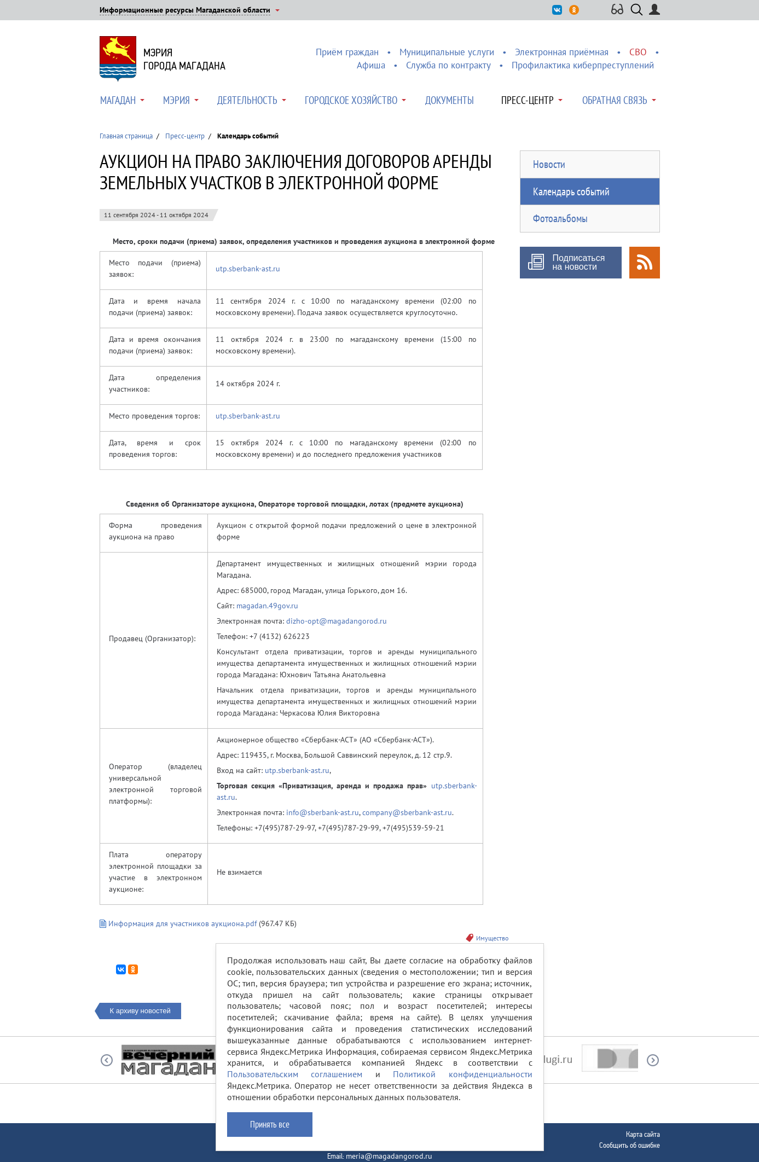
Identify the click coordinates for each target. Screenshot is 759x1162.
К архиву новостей (140, 1011)
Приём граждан (347, 52)
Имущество (492, 938)
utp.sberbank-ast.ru (248, 269)
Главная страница (126, 136)
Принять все (269, 1124)
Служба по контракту (448, 65)
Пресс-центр (527, 100)
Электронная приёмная (562, 52)
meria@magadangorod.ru (389, 1156)
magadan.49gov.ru (267, 606)
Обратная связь (614, 100)
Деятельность (247, 100)
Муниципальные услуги (446, 52)
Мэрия (176, 100)
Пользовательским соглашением (295, 1073)
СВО (638, 52)
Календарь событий (571, 191)
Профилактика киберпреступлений (583, 65)
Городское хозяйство (351, 100)
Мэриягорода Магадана (184, 59)
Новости (549, 164)
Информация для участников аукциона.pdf (178, 923)
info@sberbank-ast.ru (322, 812)
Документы (449, 100)
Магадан (118, 100)
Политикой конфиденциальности (462, 1073)
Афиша (371, 65)
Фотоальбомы (560, 218)
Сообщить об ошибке (629, 1145)
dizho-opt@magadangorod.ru (336, 621)
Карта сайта (643, 1134)
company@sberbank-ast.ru (407, 812)
